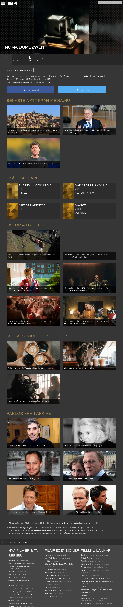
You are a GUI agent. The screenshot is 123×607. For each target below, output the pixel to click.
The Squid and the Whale (53, 563)
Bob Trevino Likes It (14, 548)
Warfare (10, 562)
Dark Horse (48, 557)
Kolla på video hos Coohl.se (39, 328)
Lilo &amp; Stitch (13, 600)
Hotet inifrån (48, 578)
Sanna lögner (49, 540)
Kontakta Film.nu (86, 543)
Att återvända (49, 554)
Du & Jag (47, 546)
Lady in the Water (50, 560)
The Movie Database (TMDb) (64, 513)
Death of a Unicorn (14, 574)
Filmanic (83, 555)
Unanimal (11, 559)
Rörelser (11, 556)
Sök (46, 572)
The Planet (48, 582)
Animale (11, 585)
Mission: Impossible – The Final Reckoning (22, 594)
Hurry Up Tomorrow (14, 591)
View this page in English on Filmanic (20, 70)
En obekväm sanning (51, 566)
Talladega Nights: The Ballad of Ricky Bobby (59, 549)
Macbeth (22, 79)
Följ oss (83, 552)
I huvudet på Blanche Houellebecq (19, 551)
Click (46, 569)
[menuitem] (4, 527)
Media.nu (84, 583)
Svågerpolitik (85, 588)
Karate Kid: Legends (15, 603)
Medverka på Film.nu (87, 549)
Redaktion (84, 546)
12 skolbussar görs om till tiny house (92, 563)
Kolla (82, 572)
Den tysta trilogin (13, 577)
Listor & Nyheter (26, 222)
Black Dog (11, 545)
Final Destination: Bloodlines (17, 588)
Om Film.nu (84, 540)
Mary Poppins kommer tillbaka (71, 76)
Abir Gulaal (11, 571)
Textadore (84, 580)
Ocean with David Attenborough (18, 565)
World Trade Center (51, 543)
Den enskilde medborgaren (53, 575)
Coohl (83, 560)
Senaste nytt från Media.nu (38, 100)
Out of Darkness (40, 79)
